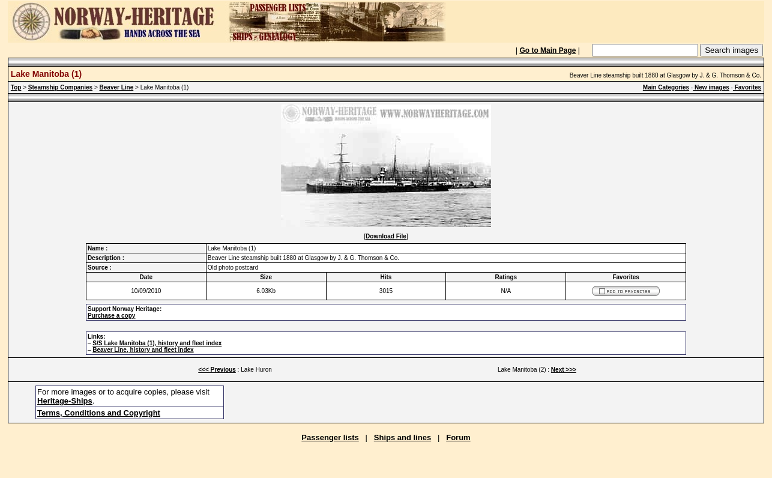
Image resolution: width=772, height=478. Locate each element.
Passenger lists (329, 437)
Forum (458, 437)
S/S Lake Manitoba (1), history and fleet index (157, 343)
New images (711, 87)
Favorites (747, 87)
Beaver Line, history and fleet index (142, 349)
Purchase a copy (111, 315)
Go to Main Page (547, 50)
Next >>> (563, 369)
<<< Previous (217, 369)
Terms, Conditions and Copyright (98, 412)
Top (16, 87)
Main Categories (666, 87)
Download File (386, 236)
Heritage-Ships (64, 400)
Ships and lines (402, 437)
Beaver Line (117, 87)
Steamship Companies (60, 87)
